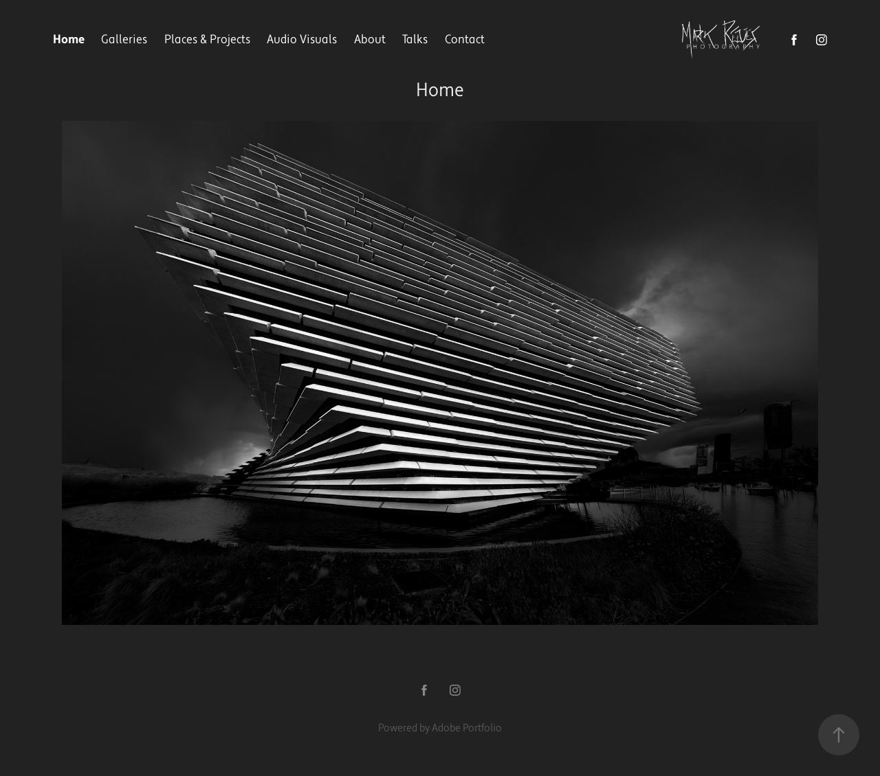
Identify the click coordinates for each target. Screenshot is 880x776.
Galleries (124, 39)
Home (69, 39)
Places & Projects (207, 39)
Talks (415, 39)
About (370, 39)
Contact (465, 39)
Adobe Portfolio (467, 728)
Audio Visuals (302, 39)
